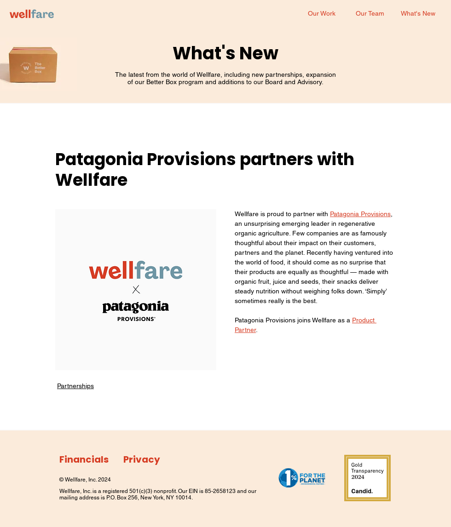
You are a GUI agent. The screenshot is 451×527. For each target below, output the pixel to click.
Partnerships (75, 386)
